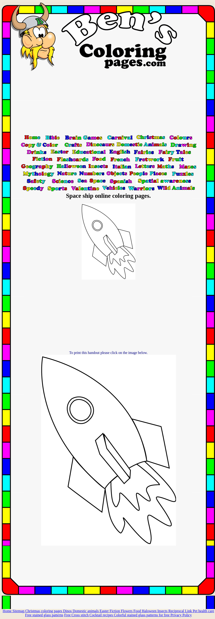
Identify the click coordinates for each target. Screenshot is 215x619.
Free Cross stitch (77, 615)
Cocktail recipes (101, 615)
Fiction (115, 611)
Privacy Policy (181, 615)
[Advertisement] (108, 102)
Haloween (149, 611)
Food (137, 611)
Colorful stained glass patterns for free (142, 615)
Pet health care (203, 611)
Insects (162, 611)
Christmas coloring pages (44, 611)
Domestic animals (86, 611)
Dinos (68, 611)
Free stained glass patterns (44, 615)
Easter (105, 611)
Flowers (127, 611)
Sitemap (18, 611)
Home (7, 611)
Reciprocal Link (180, 611)
